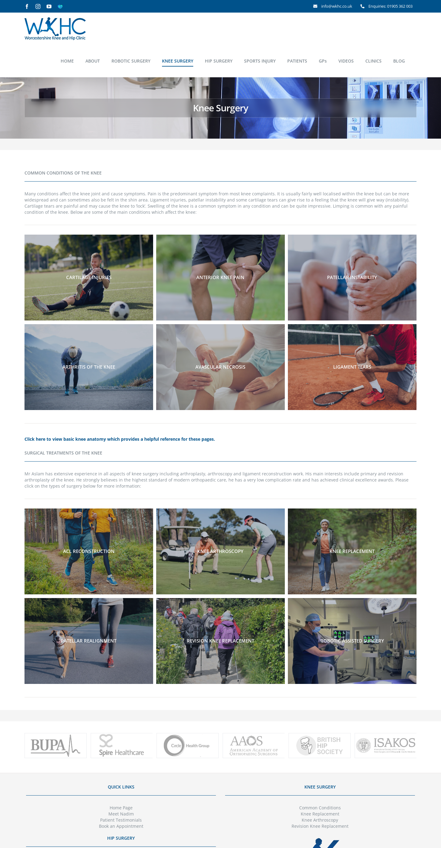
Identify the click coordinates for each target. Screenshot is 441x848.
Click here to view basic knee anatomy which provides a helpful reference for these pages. (119, 439)
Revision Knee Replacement (320, 826)
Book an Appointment (121, 826)
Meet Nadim (121, 814)
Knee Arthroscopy (320, 820)
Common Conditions (320, 808)
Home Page (121, 808)
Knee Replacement (320, 814)
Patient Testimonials (121, 820)
